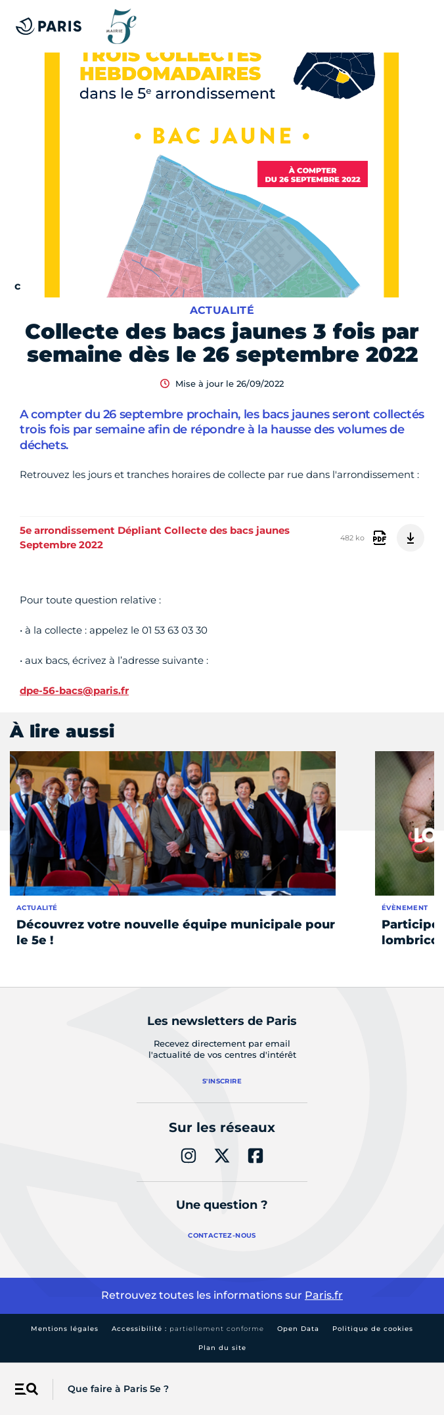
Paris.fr (324, 1295)
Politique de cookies (372, 1328)
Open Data (298, 1328)
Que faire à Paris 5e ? (118, 1389)
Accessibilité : (188, 1328)
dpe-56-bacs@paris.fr (74, 690)
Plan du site (222, 1347)
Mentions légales (65, 1328)
